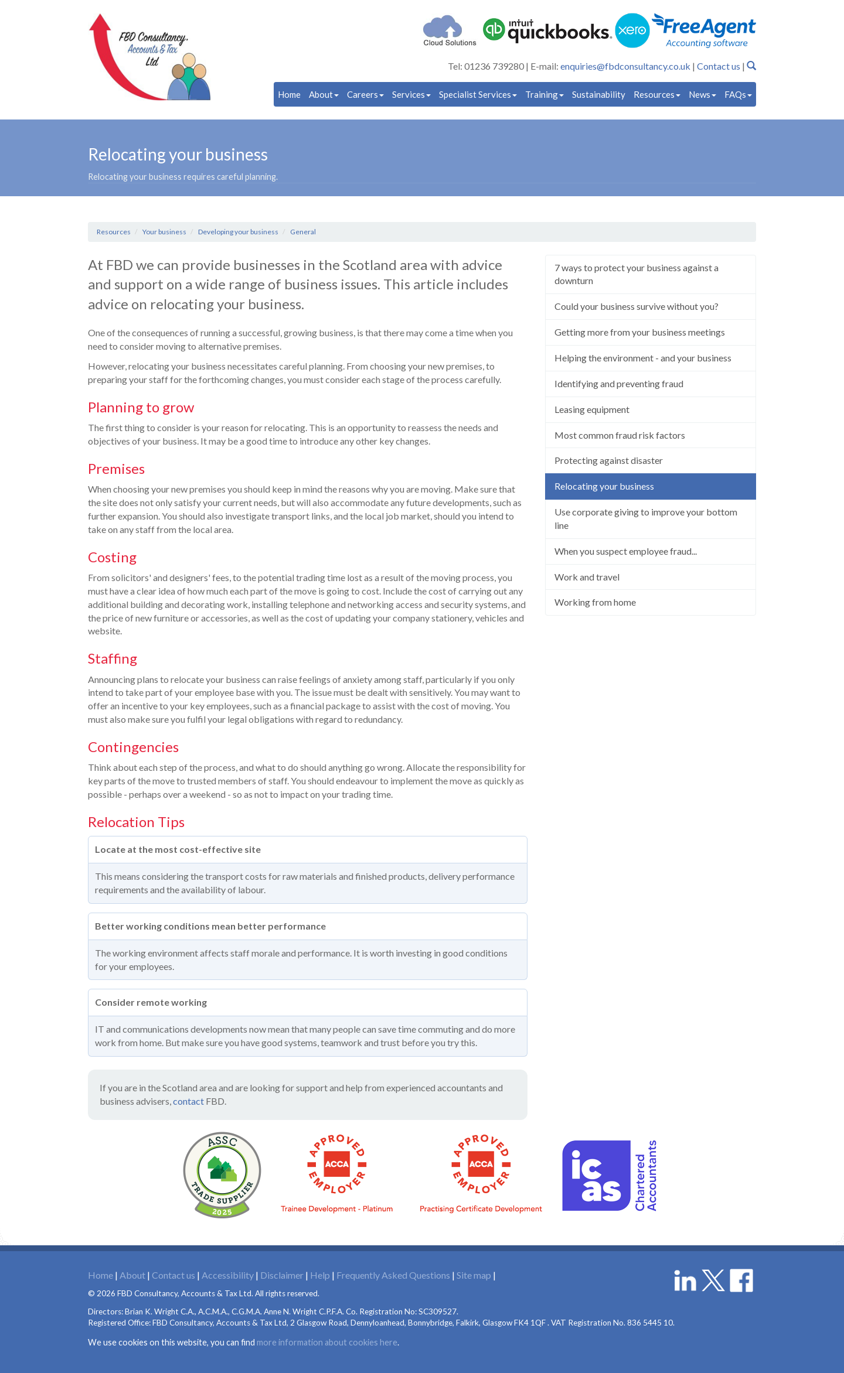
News (702, 94)
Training (544, 94)
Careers (365, 94)
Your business (164, 231)
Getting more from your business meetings (639, 331)
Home (289, 94)
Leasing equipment (591, 409)
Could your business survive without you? (636, 306)
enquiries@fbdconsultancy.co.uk (625, 65)
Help (320, 1274)
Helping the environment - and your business (642, 357)
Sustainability (598, 94)
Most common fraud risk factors (619, 434)
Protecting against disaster (608, 460)
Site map (474, 1274)
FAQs (738, 94)
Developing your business (238, 231)
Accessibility (228, 1274)
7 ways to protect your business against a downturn (636, 274)
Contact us (718, 65)
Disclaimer (282, 1274)
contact (188, 1100)
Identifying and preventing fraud (618, 383)
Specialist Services (478, 94)
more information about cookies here (327, 1342)
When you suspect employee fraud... (625, 550)
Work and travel (587, 576)
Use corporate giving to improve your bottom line (645, 518)
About (324, 94)
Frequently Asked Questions (393, 1274)
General (303, 231)
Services (411, 94)
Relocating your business (604, 485)
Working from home (595, 601)
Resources (657, 94)
